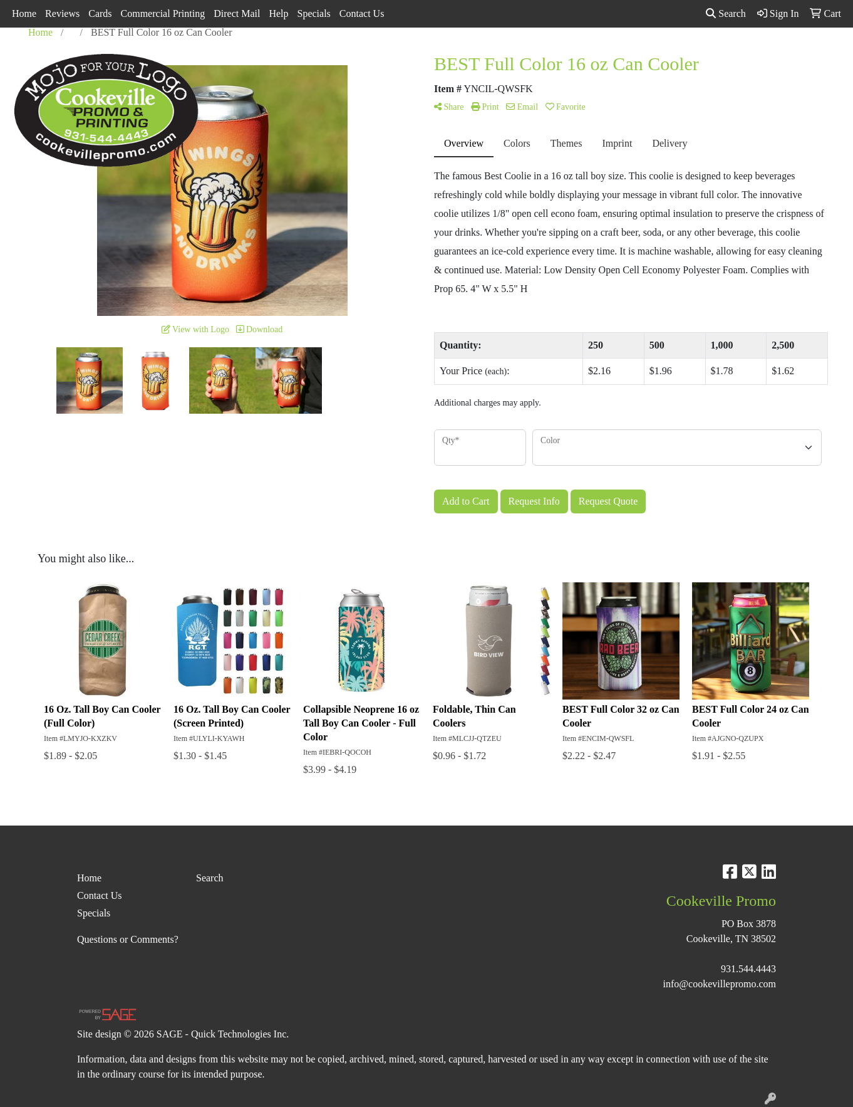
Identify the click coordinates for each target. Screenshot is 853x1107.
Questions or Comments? (127, 939)
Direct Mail (237, 13)
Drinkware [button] (437, 55)
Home (24, 13)
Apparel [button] (288, 55)
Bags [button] (386, 55)
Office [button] (637, 55)
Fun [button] (487, 55)
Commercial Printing (163, 13)
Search (726, 13)
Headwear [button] (536, 55)
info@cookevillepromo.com (719, 983)
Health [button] (590, 55)
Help (278, 13)
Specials (314, 13)
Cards (99, 13)
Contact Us (362, 13)
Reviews (62, 13)
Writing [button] (726, 55)
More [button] (773, 55)
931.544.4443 (748, 968)
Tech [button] (680, 55)
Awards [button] (339, 55)
